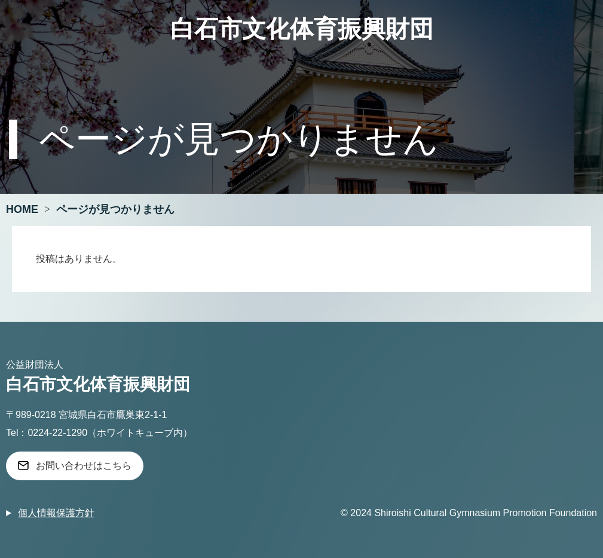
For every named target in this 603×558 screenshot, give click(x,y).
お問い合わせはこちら (83, 466)
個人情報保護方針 (56, 513)
